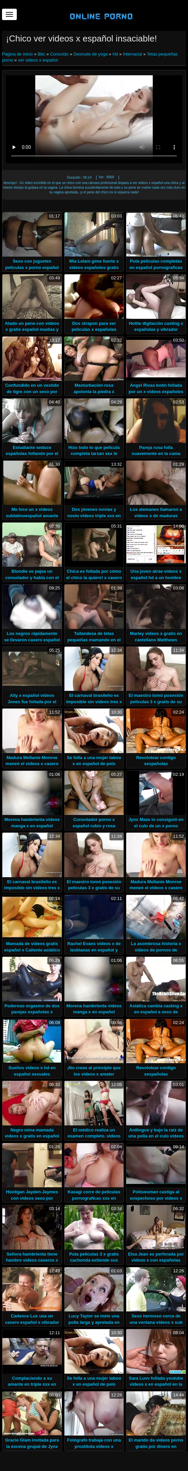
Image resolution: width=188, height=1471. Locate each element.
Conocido (59, 54)
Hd (115, 54)
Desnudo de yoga (91, 54)
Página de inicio (18, 54)
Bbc (41, 54)
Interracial (132, 54)
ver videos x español (38, 60)
